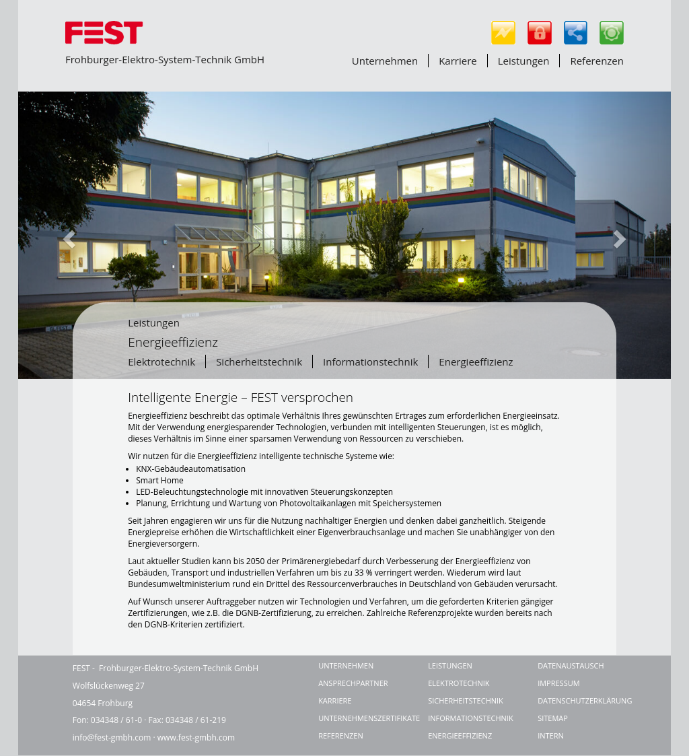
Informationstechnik (370, 361)
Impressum (558, 683)
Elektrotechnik (161, 361)
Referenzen (597, 60)
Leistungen (524, 60)
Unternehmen (385, 60)
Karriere (458, 60)
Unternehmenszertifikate (357, 718)
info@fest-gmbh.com (112, 737)
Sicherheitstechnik (259, 361)
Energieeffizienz (476, 361)
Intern (551, 735)
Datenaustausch (571, 665)
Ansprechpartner (353, 683)
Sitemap (553, 718)
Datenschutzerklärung (577, 700)
